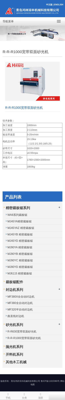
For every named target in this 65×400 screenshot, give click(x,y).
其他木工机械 (16, 362)
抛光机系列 (14, 347)
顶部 (41, 395)
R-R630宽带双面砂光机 (21, 331)
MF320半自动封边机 (20, 309)
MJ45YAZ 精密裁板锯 (20, 227)
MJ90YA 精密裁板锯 (19, 247)
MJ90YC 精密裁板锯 (20, 260)
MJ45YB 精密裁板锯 (20, 234)
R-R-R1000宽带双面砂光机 (24, 338)
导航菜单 (8, 21)
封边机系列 (14, 290)
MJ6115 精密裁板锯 (19, 273)
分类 (24, 395)
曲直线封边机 (15, 316)
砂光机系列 (14, 325)
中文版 (49, 4)
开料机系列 (14, 354)
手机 (8, 395)
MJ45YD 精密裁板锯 (20, 240)
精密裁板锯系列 (18, 208)
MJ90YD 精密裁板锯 (20, 266)
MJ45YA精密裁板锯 (19, 221)
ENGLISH (58, 4)
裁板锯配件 (14, 282)
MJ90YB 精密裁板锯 (20, 253)
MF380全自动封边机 (20, 303)
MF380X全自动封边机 (20, 296)
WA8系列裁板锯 (17, 214)
